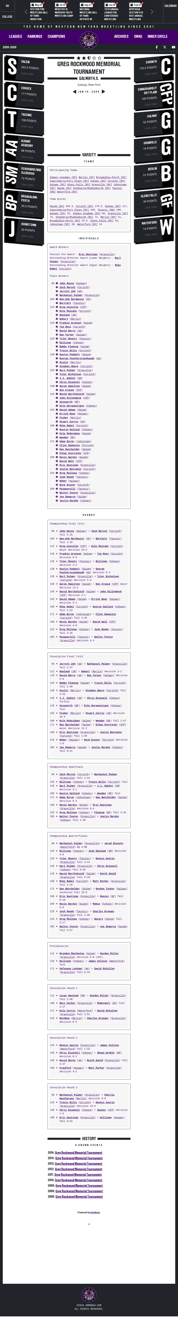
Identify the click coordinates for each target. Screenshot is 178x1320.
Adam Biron (66, 441)
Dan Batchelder (69, 449)
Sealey (101, 1110)
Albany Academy (27, 143)
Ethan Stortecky (70, 453)
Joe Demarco (67, 497)
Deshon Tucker (105, 889)
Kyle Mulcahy (68, 311)
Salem (25, 62)
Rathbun (64, 1018)
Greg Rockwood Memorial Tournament (78, 1152)
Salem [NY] (64, 188)
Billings (65, 342)
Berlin (75, 319)
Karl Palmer (67, 370)
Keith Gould (108, 873)
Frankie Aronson (70, 323)
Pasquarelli (67, 489)
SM (74, 315)
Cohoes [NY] (98, 181)
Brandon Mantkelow (71, 953)
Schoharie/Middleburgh (31, 171)
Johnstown (28, 224)
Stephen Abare (68, 366)
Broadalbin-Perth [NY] (111, 177)
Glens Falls (149, 195)
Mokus (96, 904)
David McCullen (104, 968)
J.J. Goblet (67, 378)
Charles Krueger (104, 911)
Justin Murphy (68, 500)
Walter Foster (68, 493)
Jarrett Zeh (67, 291)
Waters (98, 919)
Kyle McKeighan (69, 433)
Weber (63, 481)
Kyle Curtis (67, 1011)
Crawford (65, 1068)
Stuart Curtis (68, 421)
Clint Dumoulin (69, 445)
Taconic (26, 115)
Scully (63, 362)
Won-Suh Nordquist (71, 299)
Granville (107, 254)
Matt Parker (101, 881)
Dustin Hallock (69, 429)
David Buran (67, 1060)
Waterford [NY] (67, 192)
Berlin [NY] (87, 177)
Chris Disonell (69, 382)
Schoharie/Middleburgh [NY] (92, 188)
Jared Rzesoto (113, 843)
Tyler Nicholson (70, 374)
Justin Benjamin (70, 469)
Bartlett (65, 303)
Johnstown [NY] (60, 224)
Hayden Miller (109, 953)
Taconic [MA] (106, 210)
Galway (81, 283)
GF (88, 299)
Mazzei (104, 896)
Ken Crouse (66, 390)
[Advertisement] (25, 305)
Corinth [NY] (116, 181)
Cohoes (26, 88)
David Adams (67, 410)
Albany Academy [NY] (63, 177)
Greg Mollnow (68, 473)
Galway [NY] (58, 184)
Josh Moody (66, 477)
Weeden (63, 437)
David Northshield (71, 394)
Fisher (63, 418)
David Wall (66, 461)
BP (76, 402)
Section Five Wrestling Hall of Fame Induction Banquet (39, 16)
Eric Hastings (88, 254)
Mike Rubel (66, 425)
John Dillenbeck (70, 398)
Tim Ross (65, 327)
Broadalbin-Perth (29, 199)
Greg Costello (68, 307)
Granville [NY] (102, 184)
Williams (106, 1117)
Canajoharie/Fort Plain (147, 90)
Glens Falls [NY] (78, 184)
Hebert (63, 319)
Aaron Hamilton (69, 386)
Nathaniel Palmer (71, 295)
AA (79, 291)
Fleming (99, 812)
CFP (83, 307)
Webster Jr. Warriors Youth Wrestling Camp (64, 12)
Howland (64, 315)
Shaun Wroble (106, 1053)
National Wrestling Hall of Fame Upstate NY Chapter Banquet (88, 17)
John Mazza (66, 283)
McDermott (103, 1003)
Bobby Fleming (68, 346)
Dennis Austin (105, 858)
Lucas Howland (68, 995)
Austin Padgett (69, 354)
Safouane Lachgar (71, 968)
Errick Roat (67, 414)
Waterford (67, 847)
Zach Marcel (67, 287)
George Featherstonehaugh (76, 358)
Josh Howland (97, 851)
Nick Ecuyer (67, 485)
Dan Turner (66, 335)
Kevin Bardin (68, 457)
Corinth (65, 269)
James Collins (97, 961)
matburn (95, 1212)
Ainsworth (66, 402)
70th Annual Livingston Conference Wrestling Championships (113, 16)
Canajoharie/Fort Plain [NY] (69, 181)
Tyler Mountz (68, 338)
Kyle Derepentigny (71, 406)
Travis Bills (68, 350)
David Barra (67, 331)
